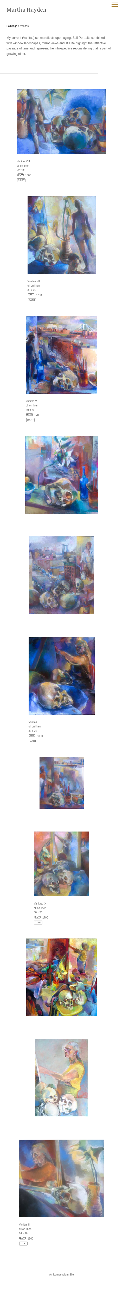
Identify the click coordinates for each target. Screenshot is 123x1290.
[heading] (27, 9)
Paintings (12, 26)
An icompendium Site (61, 1274)
